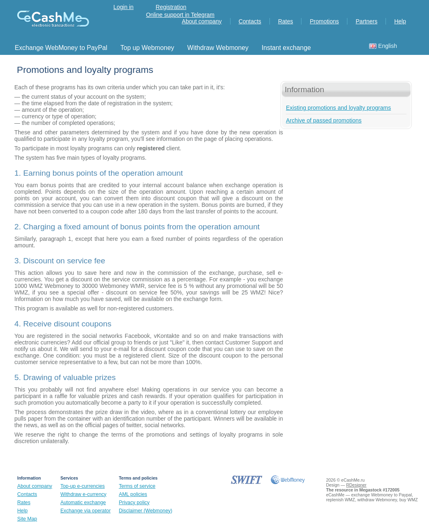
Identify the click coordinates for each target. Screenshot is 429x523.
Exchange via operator (85, 511)
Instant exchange (286, 47)
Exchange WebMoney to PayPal (61, 47)
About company (201, 21)
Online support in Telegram (180, 14)
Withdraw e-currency (83, 494)
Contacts (250, 21)
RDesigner (356, 484)
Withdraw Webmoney (218, 47)
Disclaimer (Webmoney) (145, 511)
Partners (366, 21)
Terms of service (137, 486)
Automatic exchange (83, 502)
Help (400, 21)
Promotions (324, 21)
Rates (285, 21)
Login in (124, 7)
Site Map (27, 519)
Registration (171, 7)
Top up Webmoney (147, 47)
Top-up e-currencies (82, 486)
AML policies (133, 494)
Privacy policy (134, 502)
